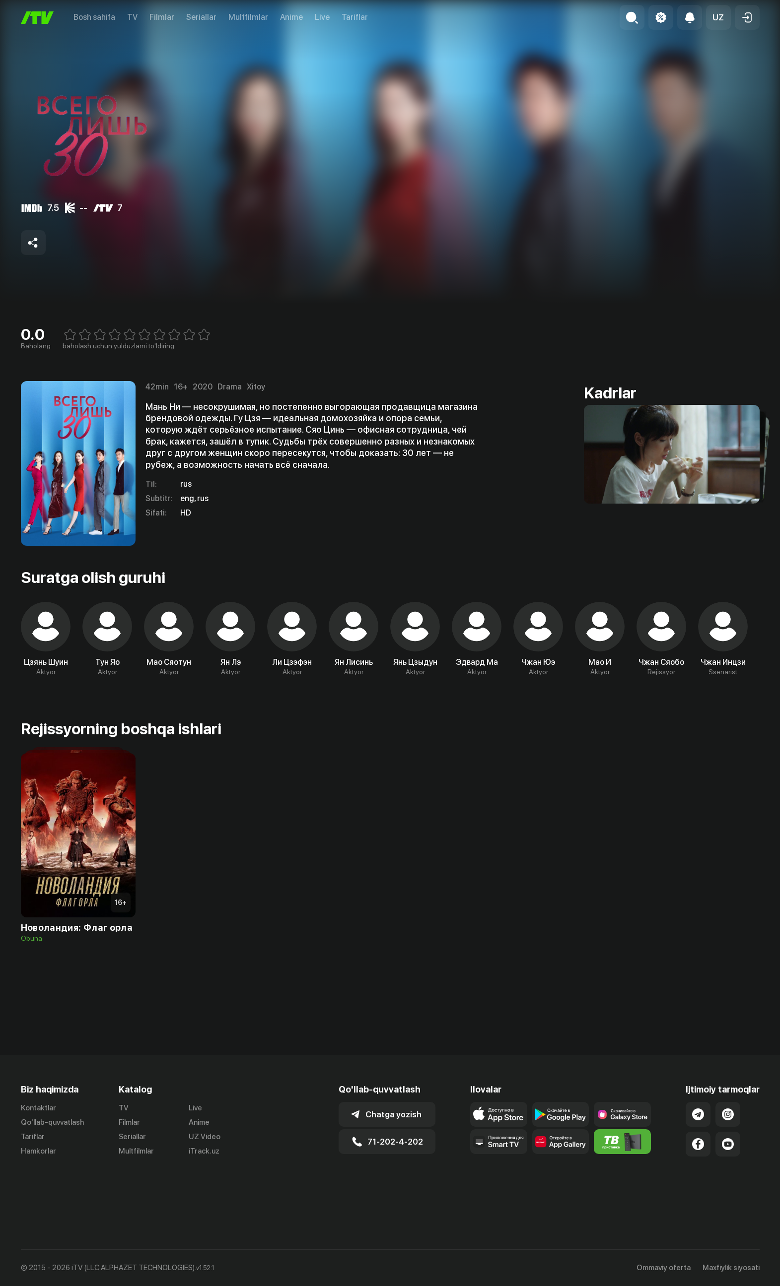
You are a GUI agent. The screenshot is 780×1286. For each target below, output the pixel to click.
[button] (718, 17)
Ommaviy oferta (664, 1267)
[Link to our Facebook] (698, 1184)
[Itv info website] (622, 1181)
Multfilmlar (248, 17)
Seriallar (201, 17)
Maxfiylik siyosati (731, 1267)
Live (322, 17)
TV (132, 17)
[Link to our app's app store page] (498, 1154)
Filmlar (161, 17)
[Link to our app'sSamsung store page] (622, 1154)
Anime (291, 17)
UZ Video (204, 1176)
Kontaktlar (38, 1148)
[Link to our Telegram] (698, 1154)
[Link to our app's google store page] (560, 1154)
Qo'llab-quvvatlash (52, 1162)
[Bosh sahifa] (37, 17)
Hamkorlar (38, 1191)
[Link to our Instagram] (727, 1154)
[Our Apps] (498, 1181)
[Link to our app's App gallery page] (560, 1181)
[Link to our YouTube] (727, 1184)
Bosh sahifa (94, 17)
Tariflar (355, 17)
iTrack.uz (204, 1191)
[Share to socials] (33, 242)
